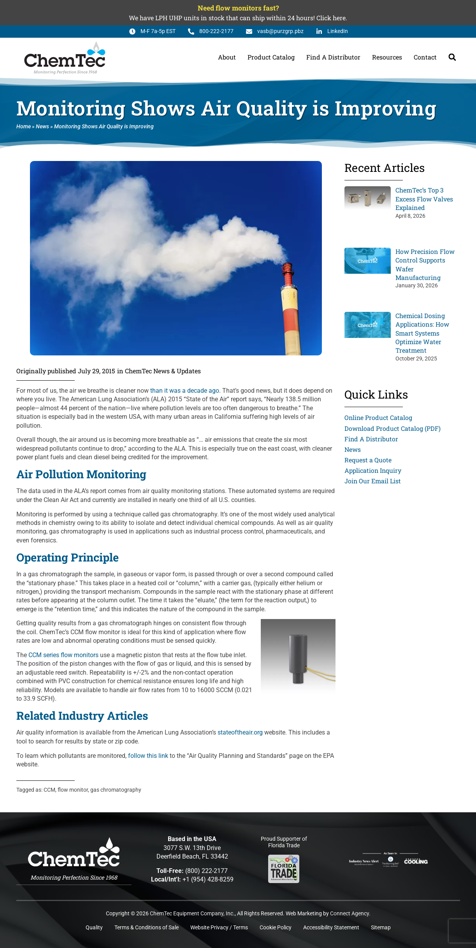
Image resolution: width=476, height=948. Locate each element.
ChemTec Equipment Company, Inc (191, 913)
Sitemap (381, 927)
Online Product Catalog (378, 417)
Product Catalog (271, 57)
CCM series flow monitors (63, 655)
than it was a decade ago (184, 390)
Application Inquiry (373, 470)
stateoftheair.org (240, 732)
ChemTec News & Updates (163, 371)
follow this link (148, 755)
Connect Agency (349, 913)
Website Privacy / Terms (219, 927)
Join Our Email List (372, 481)
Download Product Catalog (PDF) (392, 428)
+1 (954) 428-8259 (208, 879)
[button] (452, 57)
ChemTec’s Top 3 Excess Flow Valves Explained (424, 199)
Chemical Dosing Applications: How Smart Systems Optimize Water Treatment (422, 333)
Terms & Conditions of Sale (146, 927)
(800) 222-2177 (206, 871)
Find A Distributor (333, 57)
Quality (94, 927)
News (42, 126)
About (227, 57)
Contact (425, 57)
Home (23, 126)
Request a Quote (368, 460)
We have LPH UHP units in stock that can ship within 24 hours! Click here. (238, 18)
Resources (387, 57)
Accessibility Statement (331, 927)
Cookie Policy (276, 927)
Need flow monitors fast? (238, 7)
